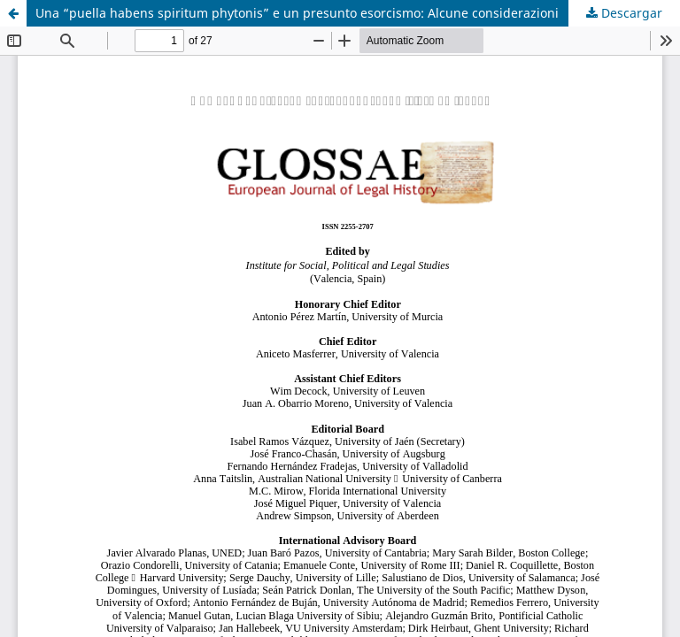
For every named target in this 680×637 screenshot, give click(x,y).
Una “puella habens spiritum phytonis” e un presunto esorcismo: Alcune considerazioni (297, 12)
